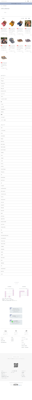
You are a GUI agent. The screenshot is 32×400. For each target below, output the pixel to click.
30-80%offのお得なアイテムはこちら (16, 3)
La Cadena (3, 191)
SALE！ (2, 272)
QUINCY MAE (3, 227)
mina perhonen (3, 206)
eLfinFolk (2, 170)
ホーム (1, 5)
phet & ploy (3, 224)
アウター (2, 81)
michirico (2, 203)
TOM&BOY (3, 257)
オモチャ (2, 112)
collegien (2, 161)
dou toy (2, 167)
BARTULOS (3, 143)
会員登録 (22, 385)
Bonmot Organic (4, 152)
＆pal (2, 128)
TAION (2, 242)
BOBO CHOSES (3, 149)
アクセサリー (3, 110)
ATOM (13, 385)
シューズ (2, 107)
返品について (2, 387)
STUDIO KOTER (3, 236)
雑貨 (1, 115)
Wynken (2, 263)
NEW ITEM (2, 284)
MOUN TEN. (3, 218)
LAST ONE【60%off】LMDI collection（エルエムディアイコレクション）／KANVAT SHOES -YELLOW (12, 30)
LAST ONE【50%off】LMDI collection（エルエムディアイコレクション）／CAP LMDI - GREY (12, 47)
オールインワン (3, 91)
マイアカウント (23, 384)
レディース (3, 78)
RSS (11, 385)
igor (1, 188)
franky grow (3, 176)
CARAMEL (2, 155)
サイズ (2, 287)
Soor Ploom (3, 233)
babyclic (2, 140)
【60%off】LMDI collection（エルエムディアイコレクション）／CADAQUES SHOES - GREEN (4, 64)
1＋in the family (3, 131)
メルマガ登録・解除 (13, 384)
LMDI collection (5, 5)
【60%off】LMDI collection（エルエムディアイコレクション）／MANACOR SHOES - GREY (28, 47)
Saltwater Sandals (4, 230)
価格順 (26, 18)
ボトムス (2, 88)
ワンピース (3, 83)
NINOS (2, 221)
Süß (1, 239)
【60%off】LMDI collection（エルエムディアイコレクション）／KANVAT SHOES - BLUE (20, 30)
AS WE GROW (3, 137)
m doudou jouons (4, 200)
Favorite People (3, 173)
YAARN (2, 266)
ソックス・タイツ (4, 99)
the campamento (4, 248)
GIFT (1, 278)
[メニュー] (31, 1)
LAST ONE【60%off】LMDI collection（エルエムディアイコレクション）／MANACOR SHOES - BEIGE (20, 47)
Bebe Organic (3, 146)
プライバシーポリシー (4, 391)
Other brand (3, 269)
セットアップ (3, 94)
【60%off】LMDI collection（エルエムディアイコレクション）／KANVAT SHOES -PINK (4, 30)
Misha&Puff (3, 212)
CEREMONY (3, 275)
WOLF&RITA (3, 260)
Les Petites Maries (4, 194)
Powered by (16, 398)
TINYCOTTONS (3, 254)
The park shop (3, 251)
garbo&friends (3, 182)
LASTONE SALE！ (4, 281)
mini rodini (2, 209)
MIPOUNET (3, 215)
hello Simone (3, 185)
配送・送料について (3, 385)
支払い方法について (3, 388)
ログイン (22, 387)
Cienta (2, 158)
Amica (2, 134)
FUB (1, 179)
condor (2, 164)
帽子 (1, 102)
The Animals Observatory (5, 245)
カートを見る (23, 388)
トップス (2, 86)
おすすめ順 (22, 18)
